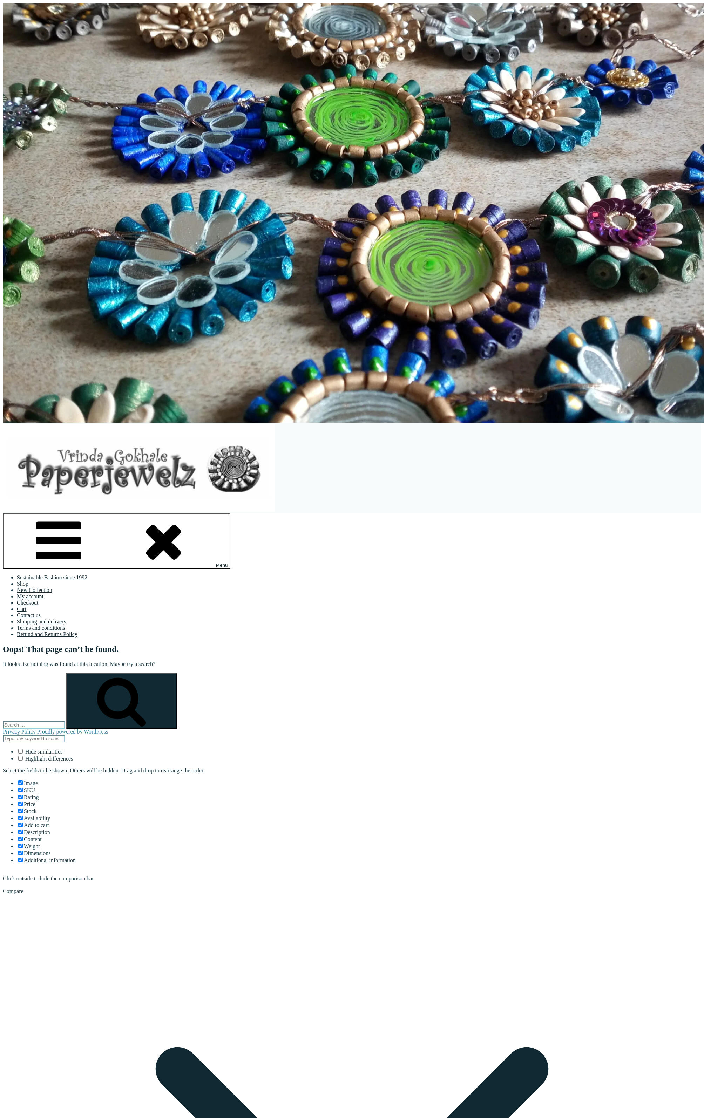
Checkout (27, 603)
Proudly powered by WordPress (72, 732)
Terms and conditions (41, 628)
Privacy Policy (19, 732)
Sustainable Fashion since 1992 (52, 577)
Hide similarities (40, 752)
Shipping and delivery (41, 622)
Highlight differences (45, 759)
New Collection (34, 590)
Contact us (29, 615)
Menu (117, 541)
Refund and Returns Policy (47, 634)
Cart (22, 609)
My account (30, 596)
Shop (22, 584)
